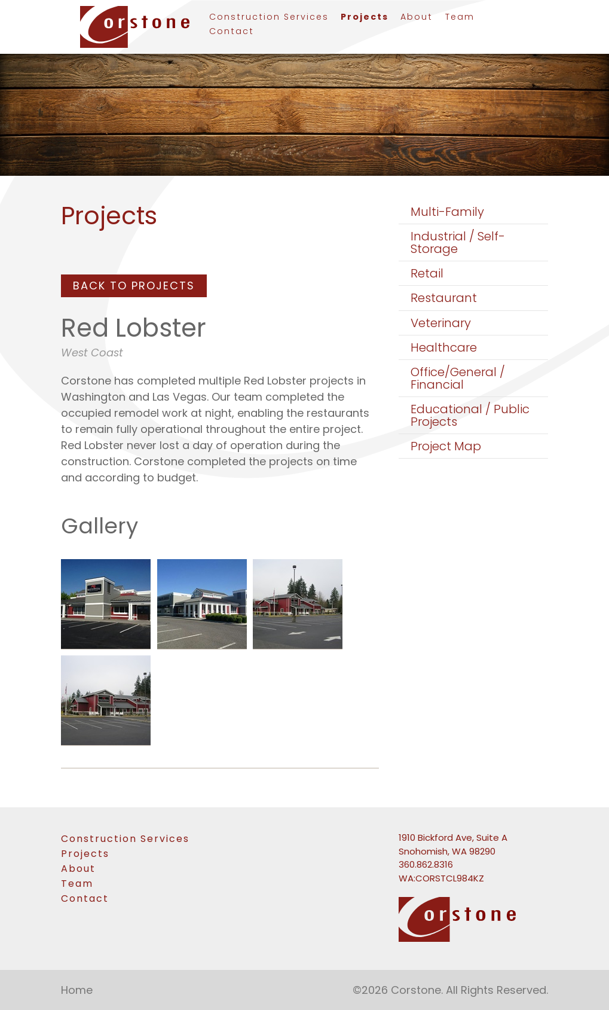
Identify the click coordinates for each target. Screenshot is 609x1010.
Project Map (446, 446)
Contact (231, 32)
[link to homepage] (129, 27)
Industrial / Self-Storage (458, 242)
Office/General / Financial (458, 378)
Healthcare (444, 347)
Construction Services (269, 18)
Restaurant (444, 297)
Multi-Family (447, 211)
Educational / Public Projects (470, 415)
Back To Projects (134, 285)
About (416, 18)
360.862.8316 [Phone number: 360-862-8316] (426, 864)
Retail (427, 273)
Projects (364, 18)
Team (460, 18)
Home (77, 989)
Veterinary (441, 323)
